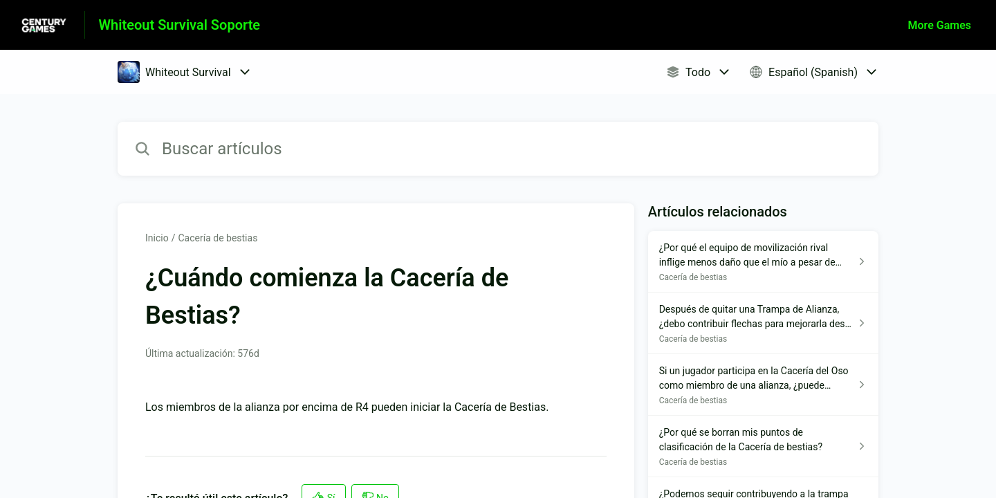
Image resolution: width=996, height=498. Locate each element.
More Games (939, 25)
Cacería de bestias (217, 237)
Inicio (157, 237)
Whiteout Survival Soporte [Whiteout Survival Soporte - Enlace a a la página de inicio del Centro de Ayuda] (180, 25)
